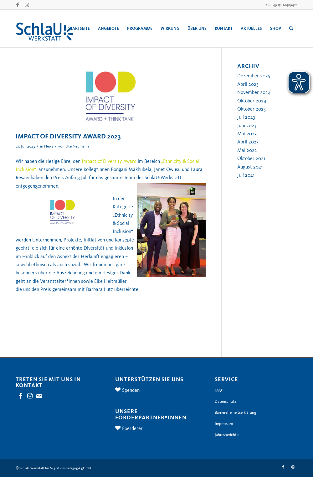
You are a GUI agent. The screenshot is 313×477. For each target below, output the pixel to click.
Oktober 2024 (251, 101)
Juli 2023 (246, 117)
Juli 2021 (245, 175)
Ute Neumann (77, 146)
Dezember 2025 (253, 76)
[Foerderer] (120, 428)
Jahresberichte (227, 434)
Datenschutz (225, 401)
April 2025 (248, 84)
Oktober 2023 (251, 109)
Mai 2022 (247, 150)
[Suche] (291, 28)
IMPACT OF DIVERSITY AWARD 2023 (68, 136)
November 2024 (254, 92)
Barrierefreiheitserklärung (235, 412)
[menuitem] (79, 28)
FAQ (218, 390)
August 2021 (250, 167)
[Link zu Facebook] (17, 4)
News (48, 146)
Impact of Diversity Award (109, 161)
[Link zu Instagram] (27, 4)
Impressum (224, 423)
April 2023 (248, 142)
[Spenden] (120, 389)
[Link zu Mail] (39, 396)
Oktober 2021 (251, 158)
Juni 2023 (246, 125)
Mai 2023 (247, 134)
